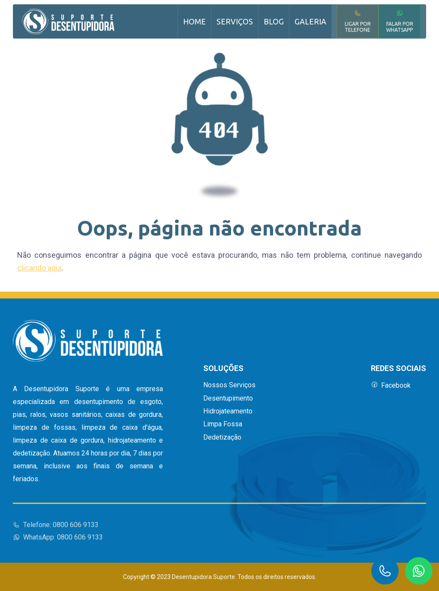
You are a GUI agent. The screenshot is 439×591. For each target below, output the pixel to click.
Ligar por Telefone (358, 21)
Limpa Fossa (222, 424)
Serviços (234, 21)
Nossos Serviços (229, 385)
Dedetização (222, 437)
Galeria (310, 21)
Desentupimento (228, 398)
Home (194, 21)
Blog (274, 21)
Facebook (391, 385)
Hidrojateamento (228, 411)
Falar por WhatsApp (399, 21)
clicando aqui (39, 267)
